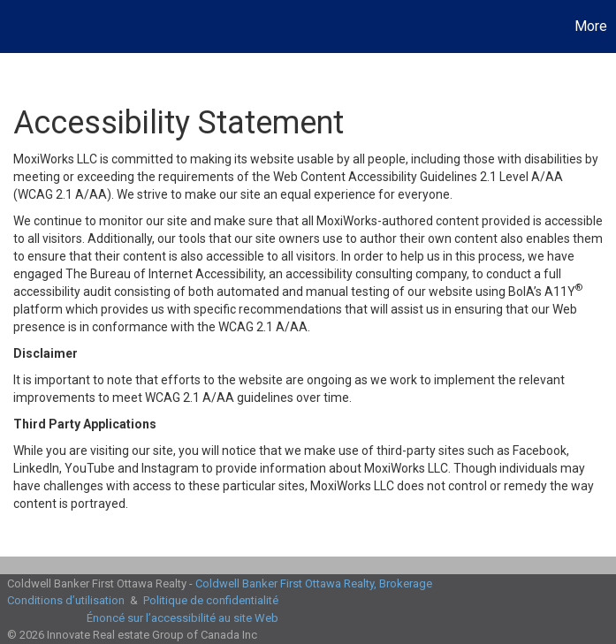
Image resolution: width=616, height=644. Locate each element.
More (590, 26)
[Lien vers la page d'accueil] (22, 26)
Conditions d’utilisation (66, 600)
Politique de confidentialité (210, 600)
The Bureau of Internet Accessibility (164, 274)
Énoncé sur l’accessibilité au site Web (182, 618)
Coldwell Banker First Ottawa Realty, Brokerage (313, 583)
